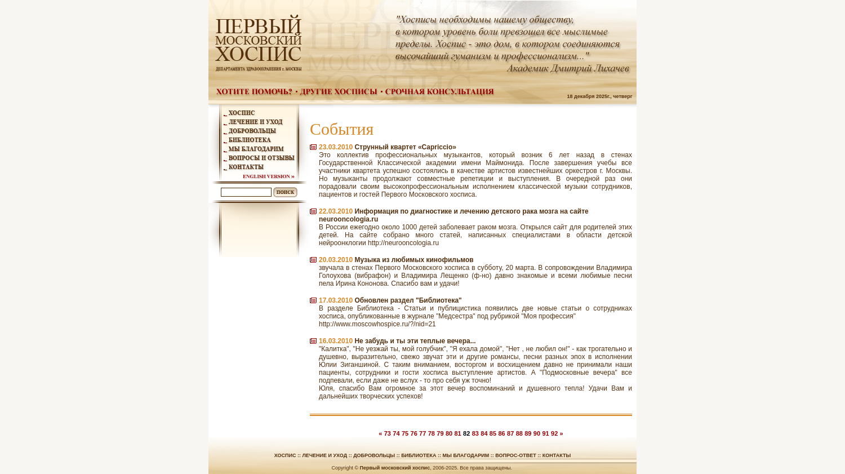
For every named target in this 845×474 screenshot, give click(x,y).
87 (510, 433)
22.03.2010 (336, 211)
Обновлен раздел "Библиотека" (407, 300)
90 (536, 433)
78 (431, 433)
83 (475, 433)
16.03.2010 (336, 341)
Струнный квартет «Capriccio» (405, 147)
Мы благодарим (466, 455)
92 (554, 433)
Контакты (556, 455)
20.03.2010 (336, 260)
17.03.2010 (336, 300)
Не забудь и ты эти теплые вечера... (414, 341)
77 (422, 433)
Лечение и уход (324, 455)
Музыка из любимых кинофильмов (413, 260)
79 (440, 433)
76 (414, 433)
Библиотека (418, 455)
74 (396, 433)
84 (484, 433)
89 (527, 433)
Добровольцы (374, 455)
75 (405, 433)
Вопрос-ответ (515, 455)
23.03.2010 (336, 147)
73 (387, 433)
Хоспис (285, 455)
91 (545, 433)
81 (457, 433)
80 (449, 433)
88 (519, 433)
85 (493, 433)
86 (501, 433)
